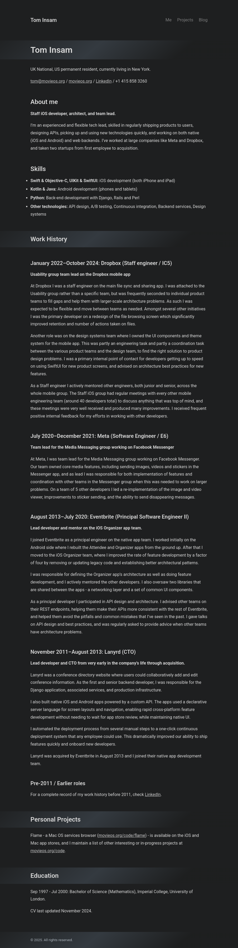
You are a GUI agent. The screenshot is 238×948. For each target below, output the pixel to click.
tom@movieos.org (48, 81)
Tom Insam (44, 20)
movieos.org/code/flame (122, 835)
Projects (185, 19)
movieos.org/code (48, 850)
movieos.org (80, 81)
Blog (203, 19)
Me (169, 19)
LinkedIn (104, 81)
